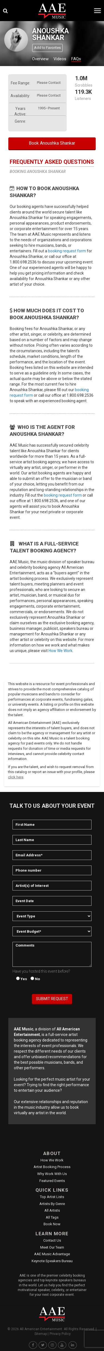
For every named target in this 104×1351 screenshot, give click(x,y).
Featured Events (52, 1181)
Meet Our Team (52, 1247)
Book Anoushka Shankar (52, 143)
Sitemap (40, 1334)
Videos (60, 58)
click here (15, 777)
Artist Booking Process (52, 1167)
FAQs (76, 58)
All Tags (52, 1217)
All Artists (52, 1210)
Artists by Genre (52, 1204)
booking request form (67, 251)
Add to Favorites (47, 48)
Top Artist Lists (52, 1197)
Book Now (52, 1224)
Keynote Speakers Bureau (52, 1261)
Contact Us (52, 1240)
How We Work (60, 650)
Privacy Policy (60, 1334)
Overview (40, 58)
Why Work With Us (52, 1174)
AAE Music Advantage (52, 1254)
